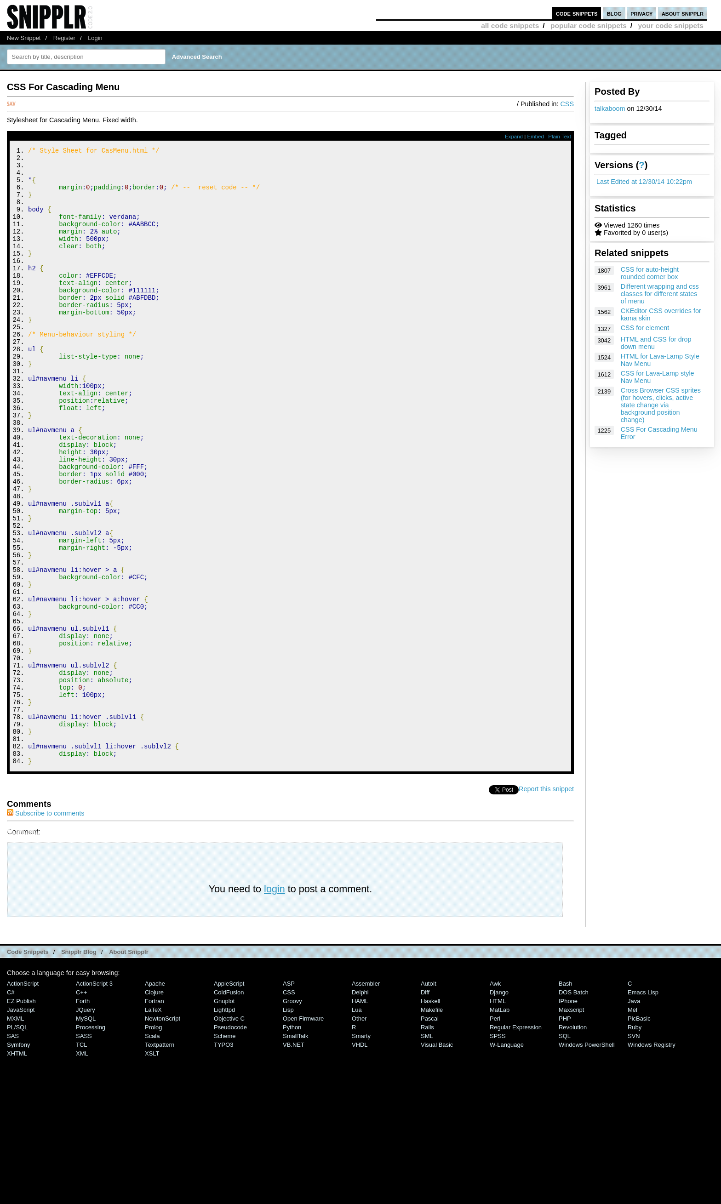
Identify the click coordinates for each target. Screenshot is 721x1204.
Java (634, 1116)
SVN (634, 1151)
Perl (495, 1134)
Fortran (154, 1116)
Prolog (153, 1143)
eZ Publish (21, 1116)
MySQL (86, 1134)
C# (11, 1108)
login (274, 1004)
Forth (83, 1116)
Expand (514, 136)
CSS (567, 104)
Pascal (430, 1134)
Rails (427, 1143)
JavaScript (20, 1125)
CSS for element (645, 327)
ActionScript (23, 1099)
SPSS (498, 1151)
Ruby (634, 1143)
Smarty (361, 1151)
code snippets (577, 13)
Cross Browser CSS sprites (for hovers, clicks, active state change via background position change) (661, 405)
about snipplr (683, 13)
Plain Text (559, 136)
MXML (15, 1134)
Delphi (360, 1108)
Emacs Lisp (643, 1108)
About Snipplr (129, 1067)
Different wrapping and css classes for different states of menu (660, 294)
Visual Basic (437, 1160)
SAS (13, 1151)
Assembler (366, 1099)
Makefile (432, 1125)
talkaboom (610, 108)
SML (427, 1151)
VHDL (360, 1160)
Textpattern (159, 1160)
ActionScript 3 (94, 1099)
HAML (360, 1116)
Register (64, 37)
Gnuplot (224, 1116)
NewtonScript (162, 1134)
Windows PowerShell (587, 1160)
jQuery (85, 1125)
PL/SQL (17, 1143)
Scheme (225, 1151)
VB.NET (293, 1160)
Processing (90, 1143)
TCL (81, 1160)
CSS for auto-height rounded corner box (650, 273)
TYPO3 (223, 1160)
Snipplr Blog (79, 1067)
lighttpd (224, 1125)
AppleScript (229, 1099)
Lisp (288, 1125)
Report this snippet (546, 904)
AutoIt (428, 1099)
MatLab (499, 1125)
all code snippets (510, 25)
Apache (155, 1099)
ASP (289, 1099)
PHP (565, 1134)
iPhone (568, 1116)
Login (95, 37)
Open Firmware (303, 1134)
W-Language (507, 1160)
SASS (84, 1151)
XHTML (17, 1169)
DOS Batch (574, 1108)
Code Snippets (28, 1067)
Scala (152, 1151)
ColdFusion (229, 1108)
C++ (81, 1108)
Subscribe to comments (45, 929)
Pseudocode (230, 1143)
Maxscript (571, 1125)
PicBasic (639, 1134)
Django (499, 1108)
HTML (498, 1116)
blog (614, 13)
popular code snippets (588, 25)
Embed (535, 136)
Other (359, 1134)
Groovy (292, 1116)
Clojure (154, 1108)
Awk (495, 1099)
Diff (425, 1108)
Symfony (18, 1160)
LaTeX (153, 1125)
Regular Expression (516, 1143)
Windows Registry (651, 1160)
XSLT (152, 1169)
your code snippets (671, 25)
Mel (632, 1125)
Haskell (430, 1116)
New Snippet (23, 37)
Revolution (573, 1143)
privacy (641, 13)
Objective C (229, 1134)
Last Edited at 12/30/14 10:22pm (644, 181)
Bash (565, 1099)
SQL (565, 1151)
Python (292, 1143)
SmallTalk (295, 1151)
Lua (357, 1125)
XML (82, 1169)
